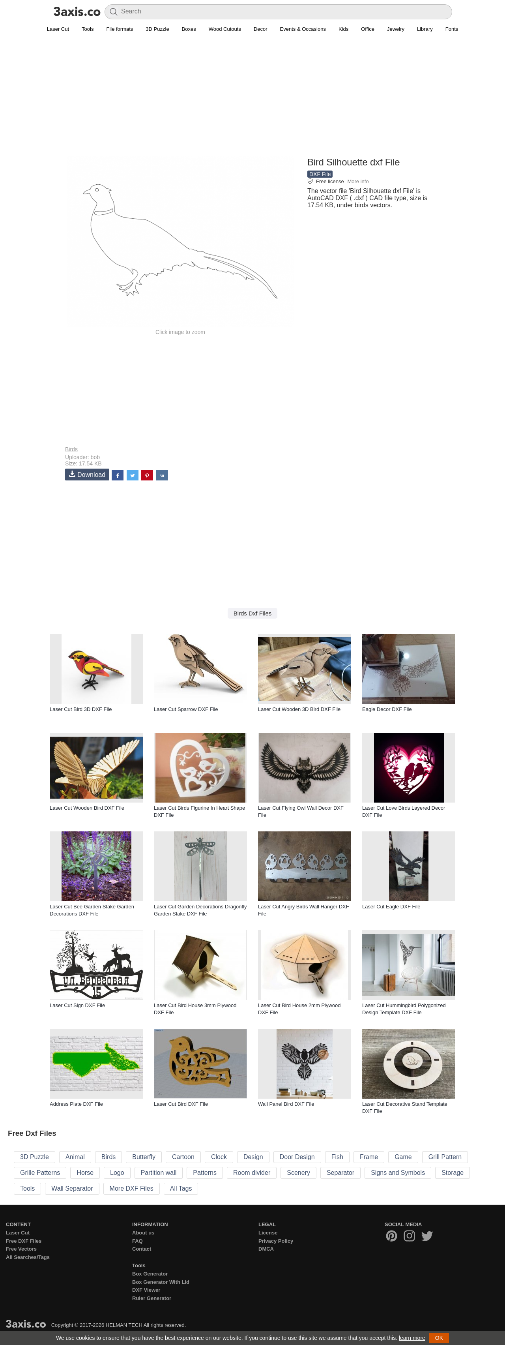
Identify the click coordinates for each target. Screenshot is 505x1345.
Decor (260, 29)
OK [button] (439, 1338)
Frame (369, 1157)
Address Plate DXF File (76, 1104)
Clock (219, 1157)
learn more (412, 1338)
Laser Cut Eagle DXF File (391, 907)
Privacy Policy (275, 1241)
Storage (452, 1172)
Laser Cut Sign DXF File (77, 1005)
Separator (340, 1172)
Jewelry (395, 29)
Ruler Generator (151, 1298)
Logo (117, 1172)
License (267, 1233)
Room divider (251, 1172)
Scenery (298, 1172)
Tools (88, 29)
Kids (343, 29)
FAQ (137, 1241)
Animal (75, 1157)
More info (357, 181)
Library (425, 29)
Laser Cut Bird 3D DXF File (81, 709)
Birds (71, 449)
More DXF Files (131, 1188)
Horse (85, 1172)
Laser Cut (58, 29)
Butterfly (143, 1157)
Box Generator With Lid (160, 1282)
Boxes (189, 29)
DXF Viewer (146, 1290)
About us (143, 1233)
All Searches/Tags (28, 1257)
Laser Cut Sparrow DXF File (186, 709)
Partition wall (159, 1172)
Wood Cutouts (225, 29)
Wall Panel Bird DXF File (286, 1104)
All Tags (181, 1188)
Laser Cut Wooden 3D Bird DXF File (299, 709)
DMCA (266, 1249)
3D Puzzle (157, 29)
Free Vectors (21, 1249)
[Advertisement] (252, 99)
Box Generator (150, 1274)
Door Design (297, 1157)
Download (87, 474)
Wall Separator (72, 1188)
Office (367, 29)
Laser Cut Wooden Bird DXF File (87, 808)
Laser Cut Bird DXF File (181, 1104)
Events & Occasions (303, 29)
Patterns (205, 1172)
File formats (119, 29)
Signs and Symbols (398, 1172)
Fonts (451, 29)
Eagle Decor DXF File (387, 709)
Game (403, 1157)
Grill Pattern (445, 1157)
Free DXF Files (23, 1241)
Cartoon (183, 1157)
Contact (141, 1249)
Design (253, 1157)
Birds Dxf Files (253, 613)
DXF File (320, 174)
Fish (337, 1157)
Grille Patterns (40, 1172)
